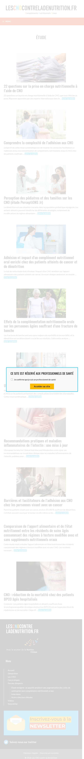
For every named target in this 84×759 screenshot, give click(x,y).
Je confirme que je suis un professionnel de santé (35, 379)
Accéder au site (42, 386)
